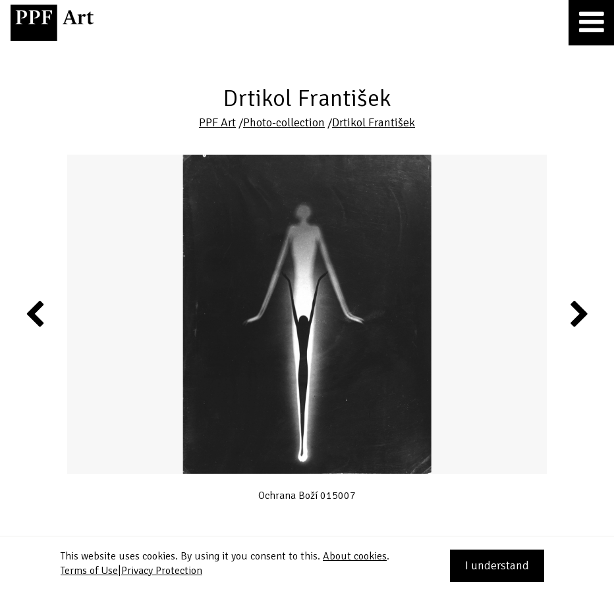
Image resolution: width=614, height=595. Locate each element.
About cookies (355, 556)
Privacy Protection (161, 570)
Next (578, 313)
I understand (497, 565)
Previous (35, 313)
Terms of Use (89, 570)
